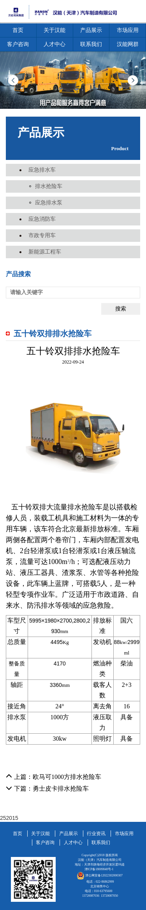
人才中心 (54, 44)
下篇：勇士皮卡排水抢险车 (47, 788)
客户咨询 (18, 44)
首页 (17, 30)
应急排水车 (42, 170)
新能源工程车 (44, 252)
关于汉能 (54, 30)
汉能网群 (128, 44)
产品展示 (91, 30)
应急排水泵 (48, 203)
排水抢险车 (48, 186)
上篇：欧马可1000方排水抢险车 (53, 776)
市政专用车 (42, 235)
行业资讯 (96, 833)
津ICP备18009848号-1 (99, 869)
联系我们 (91, 44)
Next (133, 80)
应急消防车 (42, 219)
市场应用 (128, 30)
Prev (13, 80)
